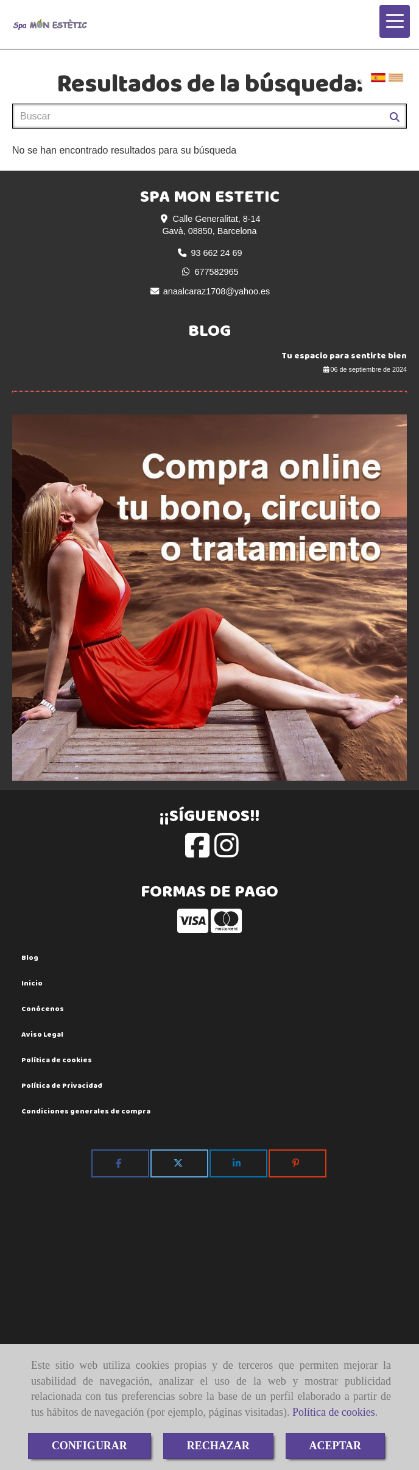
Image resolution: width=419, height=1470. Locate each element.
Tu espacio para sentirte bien (344, 355)
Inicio (32, 983)
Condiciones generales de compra (85, 1111)
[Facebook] (197, 852)
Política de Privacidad (61, 1085)
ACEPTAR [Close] (335, 1446)
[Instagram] (226, 852)
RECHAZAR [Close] (218, 1446)
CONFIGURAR (89, 1446)
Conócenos (42, 1008)
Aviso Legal (42, 1034)
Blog (29, 957)
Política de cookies (333, 1412)
